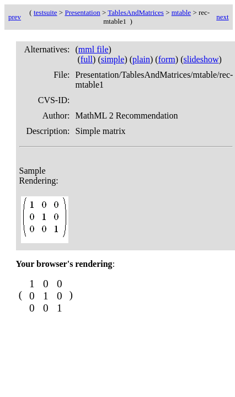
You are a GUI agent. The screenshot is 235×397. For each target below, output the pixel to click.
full (87, 59)
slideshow (200, 59)
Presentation (82, 12)
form (166, 59)
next (222, 17)
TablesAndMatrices (136, 12)
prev (14, 17)
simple (113, 59)
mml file (93, 49)
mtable (181, 12)
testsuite (45, 12)
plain (141, 59)
